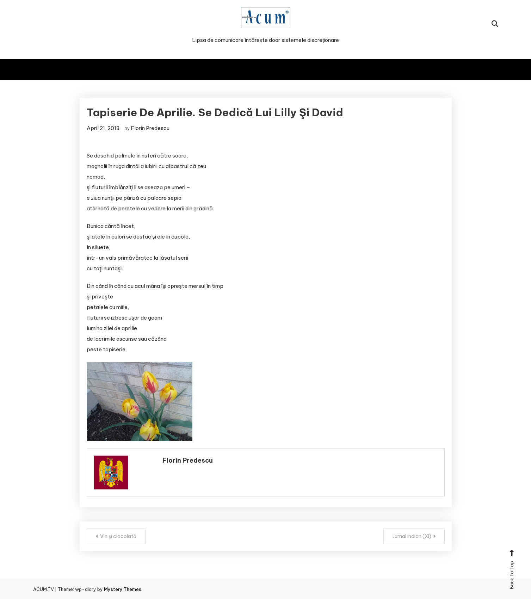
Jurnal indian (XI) (412, 536)
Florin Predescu (150, 128)
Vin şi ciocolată (118, 536)
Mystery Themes (122, 589)
